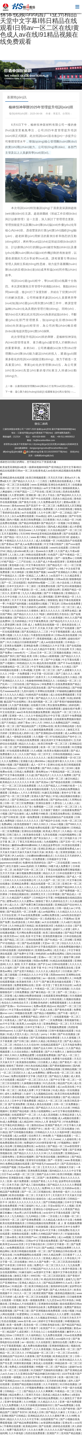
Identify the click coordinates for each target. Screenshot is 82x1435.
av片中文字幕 (8, 1023)
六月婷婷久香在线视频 (12, 1097)
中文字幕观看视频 (11, 1345)
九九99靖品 (32, 1216)
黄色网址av (42, 771)
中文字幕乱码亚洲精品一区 (15, 1125)
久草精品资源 (67, 1114)
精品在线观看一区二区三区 (46, 883)
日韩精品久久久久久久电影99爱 (52, 1132)
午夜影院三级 (19, 547)
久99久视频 (33, 922)
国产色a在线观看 (31, 943)
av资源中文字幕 (42, 1272)
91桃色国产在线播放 (37, 694)
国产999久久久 (73, 824)
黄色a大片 (70, 477)
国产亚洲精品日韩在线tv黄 (62, 1251)
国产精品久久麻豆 (56, 1412)
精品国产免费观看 (10, 1191)
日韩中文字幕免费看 (29, 768)
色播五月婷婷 (31, 810)
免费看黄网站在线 (24, 985)
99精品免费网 (64, 1247)
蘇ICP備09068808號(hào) (64, 429)
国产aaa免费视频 (64, 1405)
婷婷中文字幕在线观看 (51, 1321)
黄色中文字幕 (69, 792)
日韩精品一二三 (13, 1391)
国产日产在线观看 (65, 628)
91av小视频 (57, 824)
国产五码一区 (68, 841)
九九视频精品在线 (43, 1093)
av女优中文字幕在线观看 (57, 1212)
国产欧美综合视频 (46, 1156)
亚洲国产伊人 (36, 1128)
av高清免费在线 (18, 908)
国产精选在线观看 (61, 782)
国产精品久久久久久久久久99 (30, 1153)
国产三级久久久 (65, 673)
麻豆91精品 (71, 778)
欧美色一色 (52, 852)
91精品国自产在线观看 (69, 540)
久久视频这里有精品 (46, 1317)
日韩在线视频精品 (63, 754)
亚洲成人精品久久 (53, 1258)
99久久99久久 (41, 824)
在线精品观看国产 (51, 1044)
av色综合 (41, 1146)
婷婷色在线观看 (62, 1426)
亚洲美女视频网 (13, 645)
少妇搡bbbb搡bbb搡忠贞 (39, 855)
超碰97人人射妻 (62, 929)
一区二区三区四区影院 (53, 1275)
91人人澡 (41, 1205)
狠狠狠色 (52, 600)
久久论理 (33, 908)
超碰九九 (70, 1279)
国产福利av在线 (59, 799)
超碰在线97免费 (72, 708)
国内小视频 (13, 519)
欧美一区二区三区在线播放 (60, 1128)
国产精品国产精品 (71, 1324)
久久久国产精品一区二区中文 (35, 754)
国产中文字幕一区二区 (63, 1079)
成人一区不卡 (38, 764)
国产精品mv (33, 684)
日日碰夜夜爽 (74, 1296)
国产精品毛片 (42, 775)
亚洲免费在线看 (47, 586)
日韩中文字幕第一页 (58, 1244)
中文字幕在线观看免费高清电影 (36, 558)
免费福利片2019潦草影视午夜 (40, 1142)
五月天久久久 (50, 1167)
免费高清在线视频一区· (48, 624)
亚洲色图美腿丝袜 (53, 936)
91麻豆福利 (25, 1272)
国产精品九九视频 (59, 1076)
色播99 (26, 862)
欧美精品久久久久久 (30, 1258)
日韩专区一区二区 (10, 1219)
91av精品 (41, 516)
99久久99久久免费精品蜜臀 (19, 1055)
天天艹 (37, 981)
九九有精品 (18, 1216)
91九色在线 (49, 1083)
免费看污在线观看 (62, 1058)
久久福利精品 (34, 1335)
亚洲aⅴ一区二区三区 (50, 957)
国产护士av (44, 964)
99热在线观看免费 (36, 554)
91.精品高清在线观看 (45, 663)
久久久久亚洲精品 (22, 1359)
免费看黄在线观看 (39, 547)
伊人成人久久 (12, 904)
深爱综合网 (53, 589)
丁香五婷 (54, 603)
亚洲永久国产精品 (41, 796)
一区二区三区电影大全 (65, 838)
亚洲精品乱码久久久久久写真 (28, 876)
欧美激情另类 (24, 981)
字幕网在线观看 (13, 1426)
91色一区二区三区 (72, 820)
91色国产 (53, 554)
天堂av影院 (54, 1205)
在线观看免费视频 (46, 1055)
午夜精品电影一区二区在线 (65, 771)
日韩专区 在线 (25, 1265)
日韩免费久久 (65, 978)
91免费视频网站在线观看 (28, 1254)
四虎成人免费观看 (43, 509)
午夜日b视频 (50, 1118)
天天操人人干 (74, 1412)
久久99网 (71, 1415)
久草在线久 (71, 1258)
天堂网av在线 (46, 726)
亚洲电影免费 (31, 645)
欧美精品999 (30, 1426)
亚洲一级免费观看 (30, 817)
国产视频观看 (21, 764)
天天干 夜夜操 (29, 964)
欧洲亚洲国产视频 (43, 1293)
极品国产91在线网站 (15, 701)
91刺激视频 (42, 1226)
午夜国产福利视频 (17, 603)
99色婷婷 (41, 953)
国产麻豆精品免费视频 (46, 1398)
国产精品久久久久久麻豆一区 (30, 617)
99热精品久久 (24, 663)
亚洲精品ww (72, 1153)
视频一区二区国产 (35, 1177)
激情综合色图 (60, 1342)
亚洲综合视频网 (25, 1156)
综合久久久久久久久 (28, 820)
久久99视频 (30, 1401)
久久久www (54, 1139)
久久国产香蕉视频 (19, 705)
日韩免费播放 (22, 992)
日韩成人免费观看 (24, 771)
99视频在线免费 (24, 1013)
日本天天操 (13, 1184)
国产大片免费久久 (55, 1051)
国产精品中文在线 (51, 820)
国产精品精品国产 (27, 726)
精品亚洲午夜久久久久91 (61, 761)
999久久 (9, 1338)
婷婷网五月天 (38, 894)
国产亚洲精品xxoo (10, 1380)
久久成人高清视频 (48, 1114)
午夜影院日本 (49, 1377)
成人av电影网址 (47, 911)
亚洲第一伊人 (17, 715)
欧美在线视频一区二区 (21, 1195)
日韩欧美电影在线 (50, 1324)
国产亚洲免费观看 (31, 1219)
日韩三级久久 (14, 834)
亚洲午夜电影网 (13, 1401)
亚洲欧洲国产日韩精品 (14, 1415)
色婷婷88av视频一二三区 (42, 582)
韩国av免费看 (41, 960)
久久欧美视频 (55, 617)
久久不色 (52, 1181)
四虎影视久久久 (53, 918)
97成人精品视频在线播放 (67, 796)
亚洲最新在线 (16, 1177)
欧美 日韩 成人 (25, 624)
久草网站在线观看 (45, 691)
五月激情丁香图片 (51, 810)
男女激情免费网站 (57, 705)
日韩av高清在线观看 (66, 635)
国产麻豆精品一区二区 (43, 992)
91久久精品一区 (66, 519)
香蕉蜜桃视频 (44, 638)
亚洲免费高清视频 (38, 1170)
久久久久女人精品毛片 (48, 971)
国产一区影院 (55, 1160)
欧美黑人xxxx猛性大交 (29, 1023)
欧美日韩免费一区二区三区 (53, 743)
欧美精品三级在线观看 (40, 719)
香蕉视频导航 (72, 1020)
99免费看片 (48, 684)
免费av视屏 (39, 1006)
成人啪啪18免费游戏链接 (28, 995)
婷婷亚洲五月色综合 (58, 614)
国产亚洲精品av (21, 799)
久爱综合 (57, 803)
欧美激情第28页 (45, 925)
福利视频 (5, 1114)
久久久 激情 (12, 964)
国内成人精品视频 (58, 526)
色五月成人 (60, 950)
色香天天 (41, 677)
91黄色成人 (10, 1020)
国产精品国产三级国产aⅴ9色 (48, 568)
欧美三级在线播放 (53, 932)
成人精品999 (26, 1121)
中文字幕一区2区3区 (43, 673)
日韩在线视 (56, 999)
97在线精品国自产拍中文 (64, 736)
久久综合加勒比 (20, 1051)
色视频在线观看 (10, 859)
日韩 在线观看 (9, 1307)
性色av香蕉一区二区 (29, 1167)
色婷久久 (5, 799)
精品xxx (51, 1006)
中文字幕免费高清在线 (61, 967)
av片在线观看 (29, 512)
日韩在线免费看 (35, 939)
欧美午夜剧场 (70, 1268)
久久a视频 (37, 750)
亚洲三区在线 (53, 491)
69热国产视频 (9, 1167)
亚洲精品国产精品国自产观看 (52, 1149)
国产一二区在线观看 (59, 862)
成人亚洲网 (60, 638)
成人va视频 (64, 1237)
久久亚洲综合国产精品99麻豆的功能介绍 (37, 1373)
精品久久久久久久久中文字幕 (23, 1419)
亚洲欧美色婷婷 (39, 1002)
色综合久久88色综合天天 (15, 1002)
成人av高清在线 (66, 1086)
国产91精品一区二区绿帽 (59, 939)
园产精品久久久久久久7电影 (30, 614)
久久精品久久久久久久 (69, 911)
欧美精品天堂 (55, 1041)
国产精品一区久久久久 (16, 537)
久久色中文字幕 (32, 1377)
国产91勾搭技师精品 (59, 687)
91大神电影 (18, 572)
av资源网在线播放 (51, 1422)
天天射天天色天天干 (70, 1317)
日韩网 (78, 558)
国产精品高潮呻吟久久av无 (58, 1282)
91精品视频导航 (33, 978)
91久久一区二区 (23, 1293)
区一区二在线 (38, 589)
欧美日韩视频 (65, 1174)
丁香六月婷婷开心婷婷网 (33, 607)
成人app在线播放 (9, 1016)
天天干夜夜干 (31, 1328)
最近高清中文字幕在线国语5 (57, 740)
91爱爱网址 (23, 1314)
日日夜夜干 (69, 1254)
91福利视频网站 (68, 834)
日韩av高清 (61, 579)
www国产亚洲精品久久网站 (63, 572)
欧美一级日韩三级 (69, 1377)
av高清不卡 (57, 575)
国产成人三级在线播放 (33, 1184)
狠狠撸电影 (75, 579)
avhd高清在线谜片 (71, 915)
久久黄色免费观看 (11, 1198)
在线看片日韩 (38, 705)
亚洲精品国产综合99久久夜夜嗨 (17, 1356)
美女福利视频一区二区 (40, 701)
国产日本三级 (29, 848)
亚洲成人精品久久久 (30, 1282)
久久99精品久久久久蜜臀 (56, 1314)
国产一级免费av (64, 558)
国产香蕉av (7, 544)
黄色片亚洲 (21, 1338)
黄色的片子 (29, 638)
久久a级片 (66, 922)
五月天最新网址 (10, 533)
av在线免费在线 (40, 799)
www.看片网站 (39, 537)
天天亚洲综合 (37, 1338)
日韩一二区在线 (49, 1216)
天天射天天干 (43, 1195)
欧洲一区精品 (26, 1149)
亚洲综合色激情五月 (59, 484)
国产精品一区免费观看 (33, 859)
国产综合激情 (17, 813)
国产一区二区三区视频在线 (36, 1191)
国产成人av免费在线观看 (29, 544)
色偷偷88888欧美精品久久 (41, 680)
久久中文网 (44, 512)
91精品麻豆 (10, 999)
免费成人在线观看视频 (21, 1366)
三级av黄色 (10, 1237)
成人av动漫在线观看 (52, 642)
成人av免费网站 (37, 1072)
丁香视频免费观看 (57, 1027)
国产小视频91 (8, 663)
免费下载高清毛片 (17, 1429)
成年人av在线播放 (57, 516)
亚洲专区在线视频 (36, 1160)
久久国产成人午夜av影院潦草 (49, 561)
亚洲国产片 (53, 1433)
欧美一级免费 (14, 1324)
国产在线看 (45, 1426)
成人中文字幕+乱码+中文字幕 (40, 1230)
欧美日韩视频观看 (36, 477)
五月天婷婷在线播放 (12, 918)
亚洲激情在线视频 (48, 1303)
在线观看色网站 (16, 1240)
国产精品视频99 (61, 827)
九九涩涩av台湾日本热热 (60, 1300)
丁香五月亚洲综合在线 (29, 841)
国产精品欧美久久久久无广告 (16, 806)
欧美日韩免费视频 (31, 519)
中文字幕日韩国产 (54, 544)
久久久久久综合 (28, 596)
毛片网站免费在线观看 (29, 932)
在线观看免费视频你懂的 (67, 719)
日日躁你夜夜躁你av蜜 (24, 957)
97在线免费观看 (9, 708)
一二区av (31, 652)
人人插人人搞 (72, 803)
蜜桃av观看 (70, 502)
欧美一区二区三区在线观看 (56, 747)
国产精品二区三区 (14, 939)
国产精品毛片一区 (57, 565)
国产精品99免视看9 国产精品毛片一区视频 (42, 523)
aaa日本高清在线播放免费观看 (34, 712)
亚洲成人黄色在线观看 (39, 1104)
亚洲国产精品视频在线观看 (27, 1384)
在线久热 (29, 1317)
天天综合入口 (38, 1331)
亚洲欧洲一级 (33, 495)
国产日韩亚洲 (11, 817)
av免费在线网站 (56, 953)
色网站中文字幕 (9, 687)
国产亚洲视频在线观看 (26, 747)
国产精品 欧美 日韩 (27, 656)
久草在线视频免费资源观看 (19, 1226)
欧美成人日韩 (36, 1412)
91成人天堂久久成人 (18, 1034)
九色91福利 (27, 691)
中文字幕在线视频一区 (45, 1359)
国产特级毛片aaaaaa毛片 (46, 1163)
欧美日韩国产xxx (28, 1237)
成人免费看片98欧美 (37, 813)
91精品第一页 (19, 1286)
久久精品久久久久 (48, 1401)
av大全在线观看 (51, 922)
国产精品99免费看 (70, 1240)
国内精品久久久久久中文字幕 (65, 1170)
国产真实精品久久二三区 (35, 631)
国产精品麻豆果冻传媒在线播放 (43, 1097)
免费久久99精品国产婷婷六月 (47, 1233)
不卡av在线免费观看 (29, 915)
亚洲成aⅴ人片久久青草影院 (25, 792)
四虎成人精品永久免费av (56, 1394)
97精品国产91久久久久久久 (46, 1268)
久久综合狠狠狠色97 (23, 677)
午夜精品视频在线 (19, 894)
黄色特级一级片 (62, 1191)
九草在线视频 (50, 834)
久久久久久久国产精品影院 (60, 1429)
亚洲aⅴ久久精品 (62, 666)
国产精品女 (61, 1366)
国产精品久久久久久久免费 (51, 698)
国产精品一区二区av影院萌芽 (64, 1146)
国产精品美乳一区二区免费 (22, 911)
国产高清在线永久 (71, 1163)
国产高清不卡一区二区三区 (41, 505)
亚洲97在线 (25, 708)
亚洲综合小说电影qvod (46, 1209)
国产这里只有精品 (24, 971)
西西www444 (57, 974)
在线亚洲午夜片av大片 (14, 719)
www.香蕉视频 (72, 1160)
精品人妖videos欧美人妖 (20, 551)
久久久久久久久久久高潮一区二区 (45, 778)
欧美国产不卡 (48, 1328)
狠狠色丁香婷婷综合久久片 (33, 999)
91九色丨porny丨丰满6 (44, 1034)
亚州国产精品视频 (71, 1433)
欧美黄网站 (53, 1177)
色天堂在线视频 (13, 1317)
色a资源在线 (19, 922)
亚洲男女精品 (69, 610)
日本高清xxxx (9, 768)
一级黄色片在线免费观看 (47, 708)
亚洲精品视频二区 (72, 1069)
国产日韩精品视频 (53, 1202)
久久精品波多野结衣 (49, 845)
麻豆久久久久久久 (51, 610)
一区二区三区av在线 (66, 1352)
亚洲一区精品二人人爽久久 (34, 575)
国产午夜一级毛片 (68, 1013)
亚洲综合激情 (43, 803)
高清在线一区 (31, 1324)
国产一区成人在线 (43, 1009)
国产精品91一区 (34, 918)
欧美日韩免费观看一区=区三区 (64, 757)
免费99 (46, 1188)
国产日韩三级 (21, 1041)
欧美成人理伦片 (52, 831)
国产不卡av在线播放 (69, 663)
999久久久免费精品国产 (57, 722)
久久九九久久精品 (14, 694)
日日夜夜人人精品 (48, 1062)
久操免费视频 (64, 1328)
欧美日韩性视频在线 (12, 827)
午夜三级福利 (26, 1205)
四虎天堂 (42, 1076)
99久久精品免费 (52, 1254)
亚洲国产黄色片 (54, 1125)
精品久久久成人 (28, 743)
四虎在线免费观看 (35, 1433)
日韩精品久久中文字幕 (52, 645)
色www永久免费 (45, 551)
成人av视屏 (20, 1135)
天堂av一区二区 (51, 943)
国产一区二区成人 (68, 992)
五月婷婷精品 (19, 621)
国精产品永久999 (43, 1048)
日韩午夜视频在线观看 (61, 1030)
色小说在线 (63, 582)
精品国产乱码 (65, 1083)
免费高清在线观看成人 (61, 481)
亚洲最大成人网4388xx (33, 761)
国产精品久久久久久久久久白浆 (53, 1107)
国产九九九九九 (32, 1188)
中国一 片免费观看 (19, 673)
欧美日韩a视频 (16, 1160)
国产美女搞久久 (42, 838)
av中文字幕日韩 (21, 498)
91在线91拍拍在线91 (33, 1380)
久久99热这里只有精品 (22, 925)
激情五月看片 (21, 1275)
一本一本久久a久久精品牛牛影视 (37, 649)
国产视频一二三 (13, 978)
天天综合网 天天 (66, 649)
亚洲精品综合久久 (14, 946)
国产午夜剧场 (21, 589)
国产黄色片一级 (68, 1062)
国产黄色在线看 (63, 1009)
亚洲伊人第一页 (38, 1139)
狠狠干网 (69, 957)
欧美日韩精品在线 (39, 1286)
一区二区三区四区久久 (14, 1072)
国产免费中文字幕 (24, 953)
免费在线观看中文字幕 (23, 1076)
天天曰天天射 (55, 477)
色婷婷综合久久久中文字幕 (15, 579)
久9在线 (35, 1314)
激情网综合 (63, 1156)
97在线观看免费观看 (18, 750)
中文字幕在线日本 (35, 1244)
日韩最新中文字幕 (57, 859)
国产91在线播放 (67, 1034)
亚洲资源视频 (68, 852)
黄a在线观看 (25, 509)
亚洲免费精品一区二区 (55, 1023)
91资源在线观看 (71, 845)
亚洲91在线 (53, 764)
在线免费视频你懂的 (70, 946)
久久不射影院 (50, 1384)
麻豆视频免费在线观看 (29, 873)
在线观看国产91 (50, 1419)
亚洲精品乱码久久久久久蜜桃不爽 (46, 1415)
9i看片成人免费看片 (60, 866)
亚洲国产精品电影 (20, 1111)
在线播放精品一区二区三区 (15, 666)
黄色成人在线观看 (43, 1363)
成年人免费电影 (14, 1093)
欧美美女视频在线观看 (56, 750)
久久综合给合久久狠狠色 (25, 610)
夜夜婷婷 (6, 1328)
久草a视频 (26, 670)
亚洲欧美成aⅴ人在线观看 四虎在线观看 (34, 1086)
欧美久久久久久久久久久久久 (30, 757)
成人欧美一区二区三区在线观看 (31, 1296)
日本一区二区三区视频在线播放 (54, 652)
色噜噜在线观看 (23, 1048)
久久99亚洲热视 (64, 509)
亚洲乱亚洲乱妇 (47, 848)
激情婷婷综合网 (59, 1286)
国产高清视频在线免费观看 (45, 1037)
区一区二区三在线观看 (16, 1370)
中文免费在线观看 (11, 1188)
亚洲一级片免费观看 (18, 1181)
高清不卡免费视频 (72, 715)
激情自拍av (37, 1125)
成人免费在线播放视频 (35, 1345)
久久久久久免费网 (62, 775)
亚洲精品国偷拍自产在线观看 (58, 817)
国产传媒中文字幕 (24, 698)
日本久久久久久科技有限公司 (20, 880)
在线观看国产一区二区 (24, 1114)
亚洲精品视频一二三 (28, 1408)
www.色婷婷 (26, 866)
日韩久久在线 (31, 1279)
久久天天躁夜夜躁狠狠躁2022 (36, 1405)
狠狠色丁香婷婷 (15, 1065)
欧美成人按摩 (26, 1090)
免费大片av (75, 1342)
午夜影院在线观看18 (42, 635)
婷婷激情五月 (14, 638)
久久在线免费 (56, 1153)
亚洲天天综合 (33, 1394)
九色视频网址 (51, 841)
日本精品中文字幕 (43, 897)
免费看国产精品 (30, 1016)
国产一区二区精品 (63, 512)
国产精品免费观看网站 (26, 1422)
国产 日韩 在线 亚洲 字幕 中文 (30, 967)
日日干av (6, 1174)
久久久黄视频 (69, 1037)
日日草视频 (53, 894)
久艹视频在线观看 (62, 1135)
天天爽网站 (41, 866)
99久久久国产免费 (39, 1261)
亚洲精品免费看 (20, 883)
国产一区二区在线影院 (14, 582)
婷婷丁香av (24, 722)
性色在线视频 (9, 1321)
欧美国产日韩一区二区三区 (29, 869)
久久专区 (56, 1188)
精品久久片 (49, 873)
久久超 (30, 775)
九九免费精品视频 (51, 1069)
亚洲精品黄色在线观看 (12, 477)
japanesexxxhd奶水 (10, 862)
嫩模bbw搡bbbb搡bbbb (24, 845)
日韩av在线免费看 (71, 603)
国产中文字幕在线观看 (12, 775)
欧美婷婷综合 (39, 862)
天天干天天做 (19, 600)
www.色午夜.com (27, 1321)
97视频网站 (64, 1142)
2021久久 (60, 729)
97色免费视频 (71, 1121)
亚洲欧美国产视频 (36, 572)
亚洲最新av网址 (48, 1237)
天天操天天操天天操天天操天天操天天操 (22, 852)
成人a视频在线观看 (69, 1118)
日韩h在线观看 (8, 950)
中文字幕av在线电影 (20, 1009)
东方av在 (59, 1048)
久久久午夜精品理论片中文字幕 (43, 715)
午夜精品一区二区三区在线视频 (52, 988)
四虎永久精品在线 (63, 498)
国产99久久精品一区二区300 (58, 768)
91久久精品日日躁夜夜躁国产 (23, 642)
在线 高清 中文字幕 (31, 936)
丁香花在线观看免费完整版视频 (63, 869)
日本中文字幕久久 (35, 1027)
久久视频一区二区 (69, 1216)
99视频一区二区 (45, 1366)
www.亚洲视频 (39, 484)
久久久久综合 (21, 635)
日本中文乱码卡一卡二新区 (22, 586)
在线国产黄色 (38, 1181)
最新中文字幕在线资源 (65, 1272)
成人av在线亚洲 (57, 1198)
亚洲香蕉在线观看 (22, 1209)
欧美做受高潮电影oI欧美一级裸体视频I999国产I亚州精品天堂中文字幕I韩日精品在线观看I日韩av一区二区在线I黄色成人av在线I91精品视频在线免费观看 (40, 24)
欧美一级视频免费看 (34, 1300)
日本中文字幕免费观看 (24, 1100)
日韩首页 (19, 1335)
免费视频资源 (55, 1307)
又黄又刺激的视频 (22, 960)
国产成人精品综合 (29, 1020)
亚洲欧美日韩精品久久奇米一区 (26, 659)
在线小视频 (68, 1310)
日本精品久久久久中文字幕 (34, 974)
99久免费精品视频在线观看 (15, 1163)
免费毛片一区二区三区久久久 (50, 1265)
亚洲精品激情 (58, 1296)
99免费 (46, 1135)
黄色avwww (18, 505)
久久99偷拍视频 (15, 1027)
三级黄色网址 (7, 1156)
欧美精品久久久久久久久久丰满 (17, 782)
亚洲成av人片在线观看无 (23, 1303)
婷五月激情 (12, 866)
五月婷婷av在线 (71, 1188)
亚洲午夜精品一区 (65, 596)
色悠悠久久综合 (64, 925)
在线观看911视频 (38, 603)
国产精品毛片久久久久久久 (65, 621)
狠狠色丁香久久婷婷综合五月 (52, 901)
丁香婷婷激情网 (9, 607)
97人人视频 (67, 1205)
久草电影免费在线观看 (37, 827)
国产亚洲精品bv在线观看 (50, 733)
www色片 (19, 652)
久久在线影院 (43, 1342)
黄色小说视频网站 (41, 1111)
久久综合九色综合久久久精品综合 (28, 526)
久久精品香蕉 (72, 575)
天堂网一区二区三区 (44, 670)
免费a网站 (7, 824)
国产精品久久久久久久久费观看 (64, 1184)
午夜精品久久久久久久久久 (19, 540)
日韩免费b (63, 1230)
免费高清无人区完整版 (69, 505)
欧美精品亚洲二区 (63, 1356)
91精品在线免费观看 (28, 740)
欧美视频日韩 (53, 1387)
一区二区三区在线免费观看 (22, 785)
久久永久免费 (36, 1429)
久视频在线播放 (72, 999)
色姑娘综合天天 (20, 1268)
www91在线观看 (59, 547)
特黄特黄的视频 (23, 1363)
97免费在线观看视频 (42, 579)
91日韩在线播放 (69, 1384)
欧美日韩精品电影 (65, 726)
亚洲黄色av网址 (44, 950)
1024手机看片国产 (72, 1373)
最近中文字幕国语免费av (18, 1398)
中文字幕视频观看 (60, 631)
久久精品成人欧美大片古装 (58, 1219)
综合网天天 (35, 1135)
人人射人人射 (17, 554)
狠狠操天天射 (66, 1167)
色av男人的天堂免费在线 (28, 1212)
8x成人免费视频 (9, 1121)
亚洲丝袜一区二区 (10, 848)
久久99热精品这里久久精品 (63, 677)
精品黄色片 (47, 887)
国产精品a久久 (25, 988)
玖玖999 (24, 533)
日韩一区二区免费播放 (66, 1104)
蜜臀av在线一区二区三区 (61, 1072)
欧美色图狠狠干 (23, 824)
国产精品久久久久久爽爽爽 (39, 1391)
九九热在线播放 (18, 1128)
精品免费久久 (17, 1394)
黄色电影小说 (17, 565)
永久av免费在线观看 (23, 516)
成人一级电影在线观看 (19, 736)
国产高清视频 (44, 1356)
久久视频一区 (41, 736)
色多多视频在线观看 (38, 789)
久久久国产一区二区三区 (52, 880)
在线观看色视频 (56, 1331)
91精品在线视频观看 (61, 960)
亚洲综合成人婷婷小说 (21, 733)
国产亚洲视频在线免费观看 (46, 1310)
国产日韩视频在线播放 (21, 1132)
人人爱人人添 (9, 509)
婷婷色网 (74, 705)
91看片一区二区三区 (66, 806)
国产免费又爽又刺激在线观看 (37, 904)
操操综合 (41, 1198)
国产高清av (42, 782)
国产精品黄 (32, 1069)
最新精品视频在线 (65, 1293)
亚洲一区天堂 (43, 985)
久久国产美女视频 (24, 1030)
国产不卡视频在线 (54, 593)
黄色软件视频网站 (56, 876)
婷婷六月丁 (46, 1016)
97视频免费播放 (35, 1387)
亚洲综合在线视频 (31, 831)
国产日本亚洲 (7, 1265)
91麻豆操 (17, 1328)
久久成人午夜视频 (10, 1107)
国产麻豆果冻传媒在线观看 (57, 981)
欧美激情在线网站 (27, 1062)
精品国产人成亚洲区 (18, 1331)
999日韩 (35, 1275)
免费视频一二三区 (44, 806)
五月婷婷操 (41, 1030)
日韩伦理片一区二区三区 (62, 607)
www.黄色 (14, 890)
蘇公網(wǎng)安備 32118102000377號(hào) (45, 452)
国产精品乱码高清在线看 (33, 687)
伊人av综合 (18, 855)
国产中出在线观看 (41, 498)
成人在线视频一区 (46, 540)
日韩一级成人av (65, 908)
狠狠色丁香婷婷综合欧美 (32, 1307)
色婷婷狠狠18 (25, 950)
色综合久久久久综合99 (26, 1044)
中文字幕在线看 (71, 659)
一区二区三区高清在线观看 (66, 1261)
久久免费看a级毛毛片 (50, 502)
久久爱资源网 (17, 495)
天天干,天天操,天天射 (42, 628)
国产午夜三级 (21, 1310)
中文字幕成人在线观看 (19, 1289)
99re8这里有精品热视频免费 (46, 533)
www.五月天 (47, 1408)
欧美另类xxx (11, 936)
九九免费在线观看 (53, 1335)
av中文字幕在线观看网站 (66, 1111)
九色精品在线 (47, 908)
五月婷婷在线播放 (57, 1380)
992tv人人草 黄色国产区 (48, 1121)
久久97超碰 (39, 530)
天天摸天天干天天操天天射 (67, 1195)
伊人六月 (37, 722)
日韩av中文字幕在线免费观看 (42, 1240)
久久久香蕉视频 (42, 1349)
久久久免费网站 (10, 761)
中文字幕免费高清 (39, 621)
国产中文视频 (53, 659)
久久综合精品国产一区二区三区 (65, 530)
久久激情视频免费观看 (41, 729)
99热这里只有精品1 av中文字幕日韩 (41, 488)
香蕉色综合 (29, 1198)
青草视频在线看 (9, 1149)
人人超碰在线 (69, 1139)
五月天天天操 (7, 873)
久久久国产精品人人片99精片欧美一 (58, 785)
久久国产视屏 (41, 1289)
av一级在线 (49, 978)
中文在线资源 (7, 712)
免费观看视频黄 (58, 1002)
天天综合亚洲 (9, 915)
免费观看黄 (37, 1051)
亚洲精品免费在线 (24, 1146)
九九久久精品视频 (32, 593)
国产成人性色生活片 (61, 1289)
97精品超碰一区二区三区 (40, 1352)
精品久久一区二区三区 (50, 1100)
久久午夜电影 (16, 1433)
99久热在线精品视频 (36, 1065)
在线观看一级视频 (11, 1377)
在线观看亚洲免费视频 (55, 995)
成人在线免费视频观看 (62, 694)
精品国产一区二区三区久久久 (33, 1079)
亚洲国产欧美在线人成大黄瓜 (25, 1118)
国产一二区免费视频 (51, 1020)
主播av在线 (28, 1107)
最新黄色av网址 (37, 600)
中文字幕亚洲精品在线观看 (36, 1058)
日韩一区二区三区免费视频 (19, 803)
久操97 (28, 1093)
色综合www (25, 530)
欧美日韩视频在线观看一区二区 (29, 1251)
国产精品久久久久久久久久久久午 (40, 890)
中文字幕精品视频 (41, 666)
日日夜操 (67, 971)
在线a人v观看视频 (50, 656)
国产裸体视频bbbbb (61, 1065)
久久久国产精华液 (65, 1408)
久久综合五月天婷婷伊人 (68, 855)
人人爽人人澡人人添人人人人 (23, 887)
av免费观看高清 (16, 1247)
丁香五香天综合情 (62, 985)
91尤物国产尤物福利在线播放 (47, 1370)
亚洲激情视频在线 (59, 1345)
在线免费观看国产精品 (67, 684)
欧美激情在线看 (32, 834)
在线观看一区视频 (11, 1300)
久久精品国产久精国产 (19, 897)
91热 (69, 698)
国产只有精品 (9, 722)
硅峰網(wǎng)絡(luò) (44, 455)
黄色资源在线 (69, 624)
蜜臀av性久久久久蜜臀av (21, 901)
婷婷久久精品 (38, 1041)
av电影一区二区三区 (24, 1174)
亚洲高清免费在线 (60, 813)
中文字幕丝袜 (43, 1090)
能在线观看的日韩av (71, 1303)
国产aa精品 (48, 1247)
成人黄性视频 (46, 596)
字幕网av (69, 918)
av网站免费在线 (51, 915)
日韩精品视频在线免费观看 (41, 1223)
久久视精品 (10, 530)
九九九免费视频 (10, 1405)
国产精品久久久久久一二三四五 (30, 481)
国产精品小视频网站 (45, 1013)
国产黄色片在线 (28, 502)
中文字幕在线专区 (36, 565)
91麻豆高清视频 (51, 792)
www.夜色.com (22, 568)
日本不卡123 (33, 1247)
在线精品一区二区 (67, 680)
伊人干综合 (49, 495)
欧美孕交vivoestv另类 (12, 1244)
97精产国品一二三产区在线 (29, 491)
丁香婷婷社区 (12, 1058)
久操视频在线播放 (31, 1083)
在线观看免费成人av (68, 848)
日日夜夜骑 (49, 519)
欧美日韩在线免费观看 (67, 1093)
